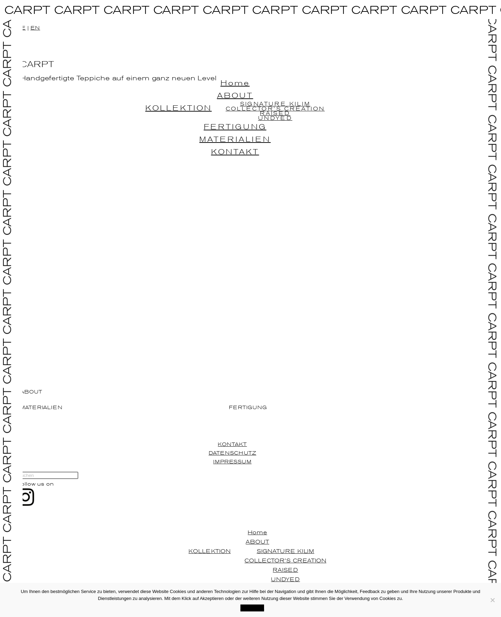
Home (257, 532)
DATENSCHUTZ (232, 453)
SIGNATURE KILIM (286, 551)
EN (35, 28)
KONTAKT (232, 444)
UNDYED (285, 579)
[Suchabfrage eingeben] (47, 475)
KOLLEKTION (210, 551)
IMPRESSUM (232, 461)
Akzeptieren (252, 607)
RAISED (285, 570)
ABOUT (257, 541)
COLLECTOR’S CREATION (285, 560)
